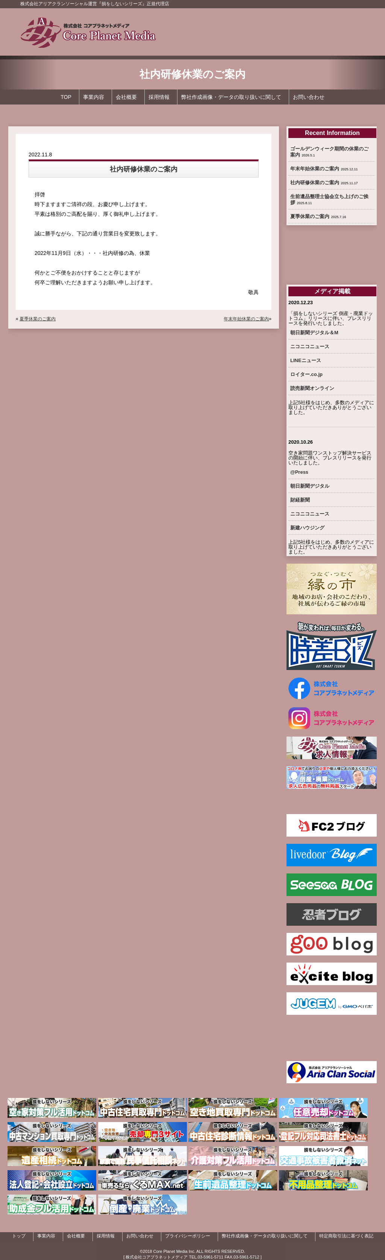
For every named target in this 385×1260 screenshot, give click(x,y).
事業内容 (93, 97)
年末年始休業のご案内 (246, 318)
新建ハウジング (307, 528)
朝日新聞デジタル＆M (314, 332)
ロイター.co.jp (306, 374)
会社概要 (126, 97)
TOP (66, 97)
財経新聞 (300, 500)
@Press (299, 472)
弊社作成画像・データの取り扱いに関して (231, 97)
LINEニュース (305, 360)
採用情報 (159, 97)
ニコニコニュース (309, 346)
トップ (19, 1236)
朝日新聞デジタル (309, 486)
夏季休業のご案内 (38, 318)
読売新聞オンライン (312, 388)
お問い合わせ (308, 97)
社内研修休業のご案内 (314, 182)
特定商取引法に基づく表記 (346, 1236)
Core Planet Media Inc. (174, 1251)
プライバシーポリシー (187, 1236)
